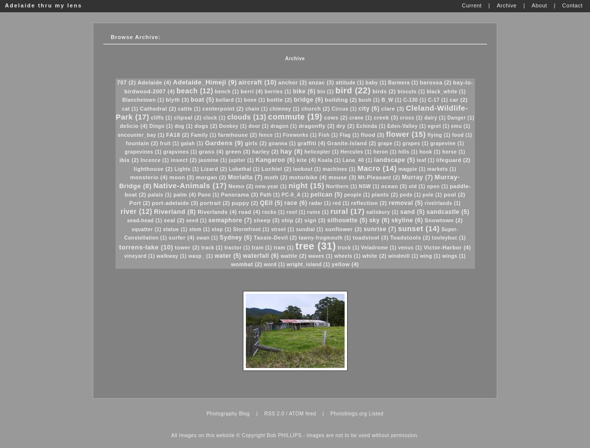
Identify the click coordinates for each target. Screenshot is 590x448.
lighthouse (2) (153, 169)
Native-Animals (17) (190, 185)
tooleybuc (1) (449, 238)
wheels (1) (347, 256)
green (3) (237, 152)
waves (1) (320, 256)
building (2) (341, 100)
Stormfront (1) (251, 229)
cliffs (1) (161, 118)
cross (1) (411, 118)
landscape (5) (394, 160)
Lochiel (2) (277, 169)
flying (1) (439, 135)
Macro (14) (377, 168)
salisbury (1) (382, 212)
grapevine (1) (447, 143)
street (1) (282, 229)
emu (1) (461, 126)
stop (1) (222, 229)
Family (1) (204, 135)
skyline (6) (407, 220)
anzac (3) (321, 82)
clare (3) (392, 109)
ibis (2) (129, 160)
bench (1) (227, 91)
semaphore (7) (230, 220)
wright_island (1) (308, 264)
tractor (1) (237, 247)
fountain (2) (142, 143)
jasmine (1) (212, 160)
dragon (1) (284, 126)
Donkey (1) (233, 126)
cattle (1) (189, 109)
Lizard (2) (213, 169)
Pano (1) (208, 195)
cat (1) (130, 109)
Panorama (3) (239, 195)
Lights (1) (186, 169)
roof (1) (295, 212)
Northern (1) (341, 186)
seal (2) (174, 220)
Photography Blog (228, 413)
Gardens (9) (224, 143)
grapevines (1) (143, 152)
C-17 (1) (438, 100)
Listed (376, 413)
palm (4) (184, 195)
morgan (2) (211, 177)
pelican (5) (327, 194)
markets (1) (441, 169)
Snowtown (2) (444, 220)
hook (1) (429, 152)
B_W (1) (392, 100)
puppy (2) (245, 203)
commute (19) (295, 117)
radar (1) (320, 203)
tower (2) (187, 247)
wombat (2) (246, 264)
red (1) (341, 203)
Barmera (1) (403, 82)
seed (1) (196, 220)
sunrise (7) (379, 229)
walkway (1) (172, 256)
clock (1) (214, 118)
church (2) (315, 109)
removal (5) (406, 203)
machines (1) (338, 169)
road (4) (249, 212)
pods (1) (410, 195)
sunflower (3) (343, 229)
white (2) (374, 256)
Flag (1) (349, 135)
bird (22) (353, 90)
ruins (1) (318, 212)
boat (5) (202, 99)
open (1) (437, 186)
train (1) (262, 247)
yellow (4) (345, 264)
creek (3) (386, 118)
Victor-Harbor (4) (447, 247)
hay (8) (291, 151)
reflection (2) (369, 203)
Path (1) (270, 195)
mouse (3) (342, 177)
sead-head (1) (144, 220)
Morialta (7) (245, 177)
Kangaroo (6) (275, 160)
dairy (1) (434, 118)
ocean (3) (394, 186)
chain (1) (256, 109)
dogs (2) (206, 126)
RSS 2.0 (274, 413)
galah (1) (192, 143)
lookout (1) (307, 169)
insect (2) (184, 160)
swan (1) (207, 238)
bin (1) (325, 91)
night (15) (306, 185)
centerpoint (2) (223, 109)
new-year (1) (271, 186)
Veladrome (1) (378, 247)
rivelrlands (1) (443, 203)
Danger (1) (460, 118)
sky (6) (379, 220)
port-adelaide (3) (175, 203)
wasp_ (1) (200, 256)
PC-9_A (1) (295, 195)
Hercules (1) (356, 152)
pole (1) (432, 195)
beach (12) (195, 91)
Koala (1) (329, 160)
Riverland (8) (175, 211)
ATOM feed (302, 413)
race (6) (296, 203)
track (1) (212, 247)
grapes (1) (415, 143)
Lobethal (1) (244, 169)
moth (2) (275, 177)
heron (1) (384, 152)
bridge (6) (308, 99)
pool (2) (455, 195)
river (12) (136, 211)
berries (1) (278, 91)
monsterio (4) (148, 177)
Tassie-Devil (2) (275, 238)
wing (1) (430, 256)
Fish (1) (328, 135)
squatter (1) (146, 229)
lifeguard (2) (453, 160)
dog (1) (184, 126)
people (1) (357, 195)
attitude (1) (350, 82)
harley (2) (265, 152)
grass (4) (211, 152)
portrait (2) (215, 203)
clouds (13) (246, 117)
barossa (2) (435, 82)
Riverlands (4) (217, 212)
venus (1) (410, 247)
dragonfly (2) (317, 126)
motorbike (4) (308, 177)
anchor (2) (292, 82)
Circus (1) (344, 109)
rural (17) (347, 211)
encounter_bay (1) (141, 135)
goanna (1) (282, 143)
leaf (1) (425, 160)
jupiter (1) (241, 160)
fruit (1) (169, 143)
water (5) (228, 255)
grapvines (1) (180, 152)
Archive (295, 58)
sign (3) (314, 220)
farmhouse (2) (237, 135)
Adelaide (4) (154, 82)
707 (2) (126, 82)
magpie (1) (412, 169)
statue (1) (175, 229)
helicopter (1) (322, 152)
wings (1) (454, 256)
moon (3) (181, 177)
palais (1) (160, 195)
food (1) (462, 135)
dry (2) (345, 126)
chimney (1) (285, 109)
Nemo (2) (240, 186)
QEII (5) (271, 203)
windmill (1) (403, 256)
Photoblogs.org (348, 413)
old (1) (417, 186)
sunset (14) (419, 228)
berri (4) (251, 91)
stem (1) (199, 229)
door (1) (258, 126)
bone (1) (254, 100)
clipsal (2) (187, 118)
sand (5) (412, 211)
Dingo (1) (161, 126)
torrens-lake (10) (146, 247)
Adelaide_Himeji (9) (204, 82)
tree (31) (315, 246)
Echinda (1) (371, 126)
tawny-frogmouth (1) (325, 238)
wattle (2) (293, 256)
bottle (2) (279, 100)
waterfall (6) (261, 255)
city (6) (369, 108)
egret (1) (438, 126)
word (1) (274, 264)
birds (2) (384, 91)
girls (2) (256, 143)
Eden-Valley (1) (406, 126)
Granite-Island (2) (351, 143)
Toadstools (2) (410, 238)
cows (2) (336, 118)
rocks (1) (273, 212)
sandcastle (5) (448, 211)
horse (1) (454, 152)
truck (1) (348, 247)
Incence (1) (155, 160)
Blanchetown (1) (143, 100)
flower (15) (406, 134)
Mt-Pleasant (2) (379, 177)
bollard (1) (229, 100)
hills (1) (408, 152)
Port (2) (140, 203)
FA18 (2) (178, 135)
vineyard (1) (139, 256)
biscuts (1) (411, 91)
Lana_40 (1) (358, 160)
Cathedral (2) (158, 109)
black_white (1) (446, 91)
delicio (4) (133, 126)
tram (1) (284, 247)
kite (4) (306, 160)
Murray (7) (417, 177)
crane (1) (360, 118)
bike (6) (304, 91)
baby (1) (375, 82)
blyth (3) (177, 100)
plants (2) (385, 195)
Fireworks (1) (300, 135)
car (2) (459, 100)
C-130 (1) (415, 100)
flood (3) (373, 135)
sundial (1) (309, 229)
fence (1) (270, 135)
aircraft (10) (257, 82)
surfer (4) (182, 238)
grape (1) (389, 143)
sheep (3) (267, 220)
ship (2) (292, 220)
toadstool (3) (371, 238)
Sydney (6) (236, 237)
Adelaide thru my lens (43, 5)
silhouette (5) (347, 220)
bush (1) (369, 100)
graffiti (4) (312, 143)
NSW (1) (369, 186)
